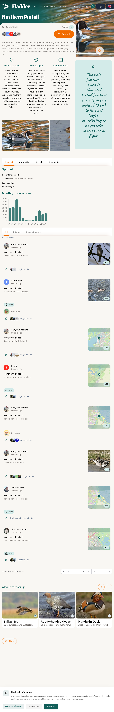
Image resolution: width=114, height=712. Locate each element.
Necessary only (34, 706)
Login (100, 6)
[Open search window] (93, 6)
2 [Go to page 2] (73, 571)
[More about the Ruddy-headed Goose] (57, 610)
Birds (35, 6)
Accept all (51, 706)
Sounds (39, 162)
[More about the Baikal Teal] (20, 610)
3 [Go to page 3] (78, 571)
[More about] (57, 257)
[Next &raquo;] (109, 571)
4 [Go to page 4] (83, 571)
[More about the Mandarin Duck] (94, 610)
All (6, 232)
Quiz (74, 6)
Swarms (84, 6)
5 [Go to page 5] (88, 571)
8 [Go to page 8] (104, 571)
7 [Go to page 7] (99, 571)
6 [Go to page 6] (94, 571)
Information (24, 162)
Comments (54, 162)
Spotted (63, 6)
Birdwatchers (49, 6)
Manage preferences (13, 706)
